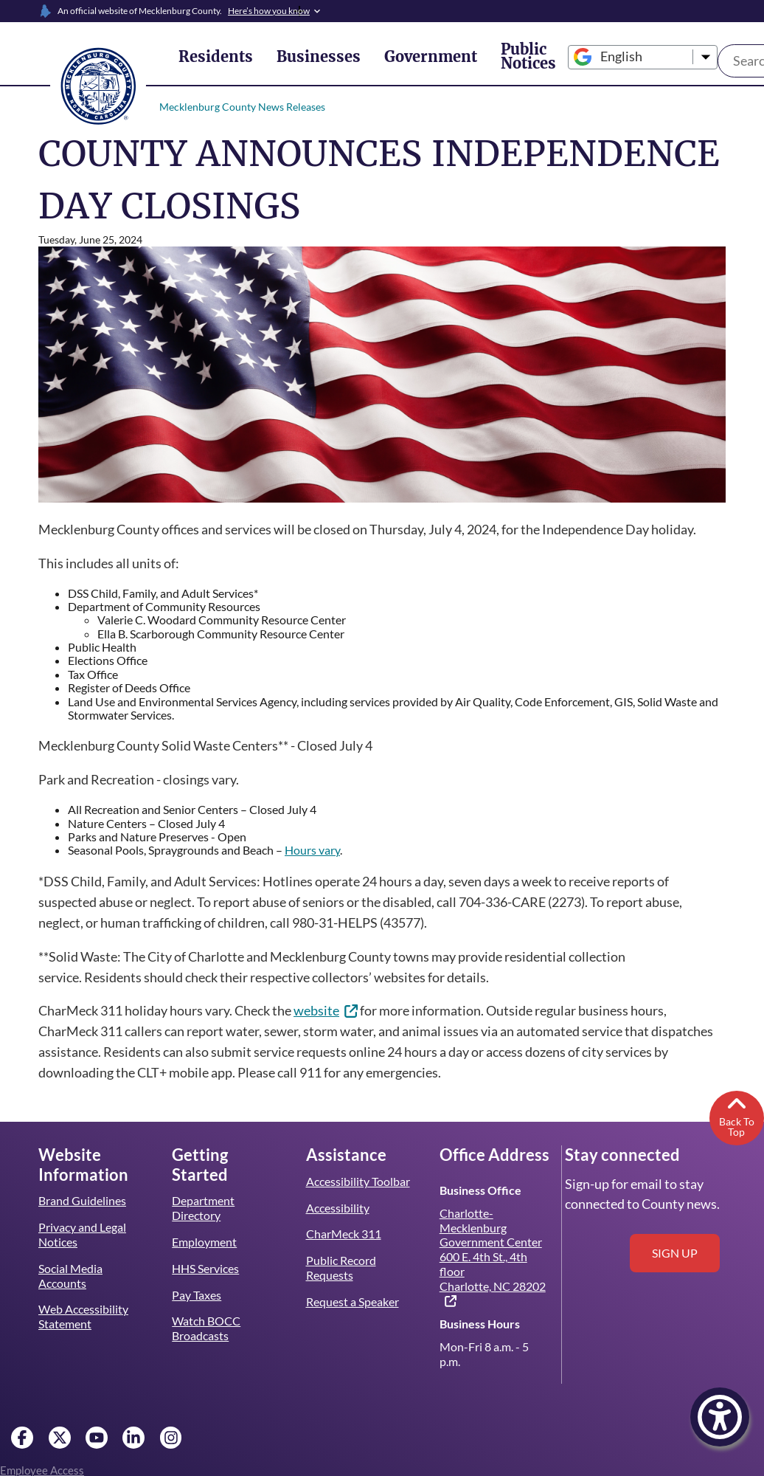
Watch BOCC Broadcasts (206, 1328)
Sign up (675, 1253)
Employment (204, 1242)
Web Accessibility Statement (83, 1316)
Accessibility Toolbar (357, 1181)
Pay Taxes (196, 1295)
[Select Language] (595, 57)
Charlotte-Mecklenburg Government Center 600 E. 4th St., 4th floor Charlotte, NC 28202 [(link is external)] (493, 1257)
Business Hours (479, 1324)
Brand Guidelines (81, 1200)
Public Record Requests (341, 1267)
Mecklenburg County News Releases (241, 106)
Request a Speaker (353, 1301)
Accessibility (337, 1208)
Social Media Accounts (70, 1275)
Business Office (480, 1190)
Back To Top (736, 1115)
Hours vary (319, 850)
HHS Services (206, 1268)
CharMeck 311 (344, 1234)
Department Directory (203, 1207)
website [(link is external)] (332, 1010)
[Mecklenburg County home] (98, 85)
